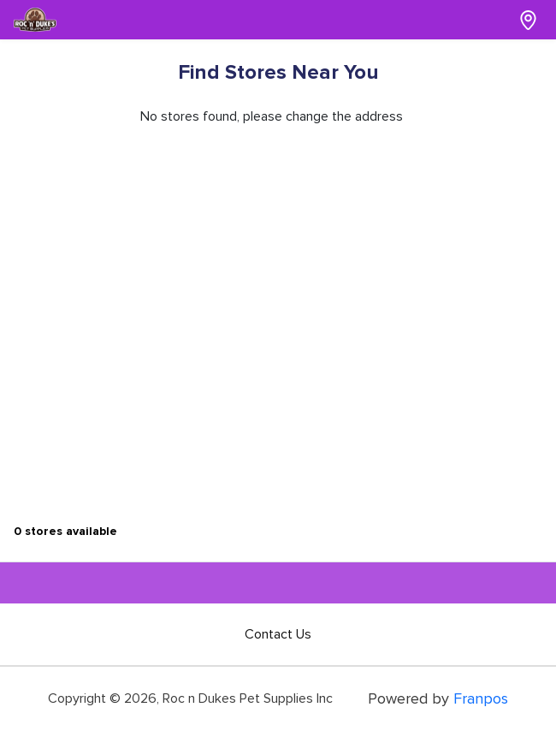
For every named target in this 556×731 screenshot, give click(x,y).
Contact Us (278, 634)
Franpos (480, 698)
